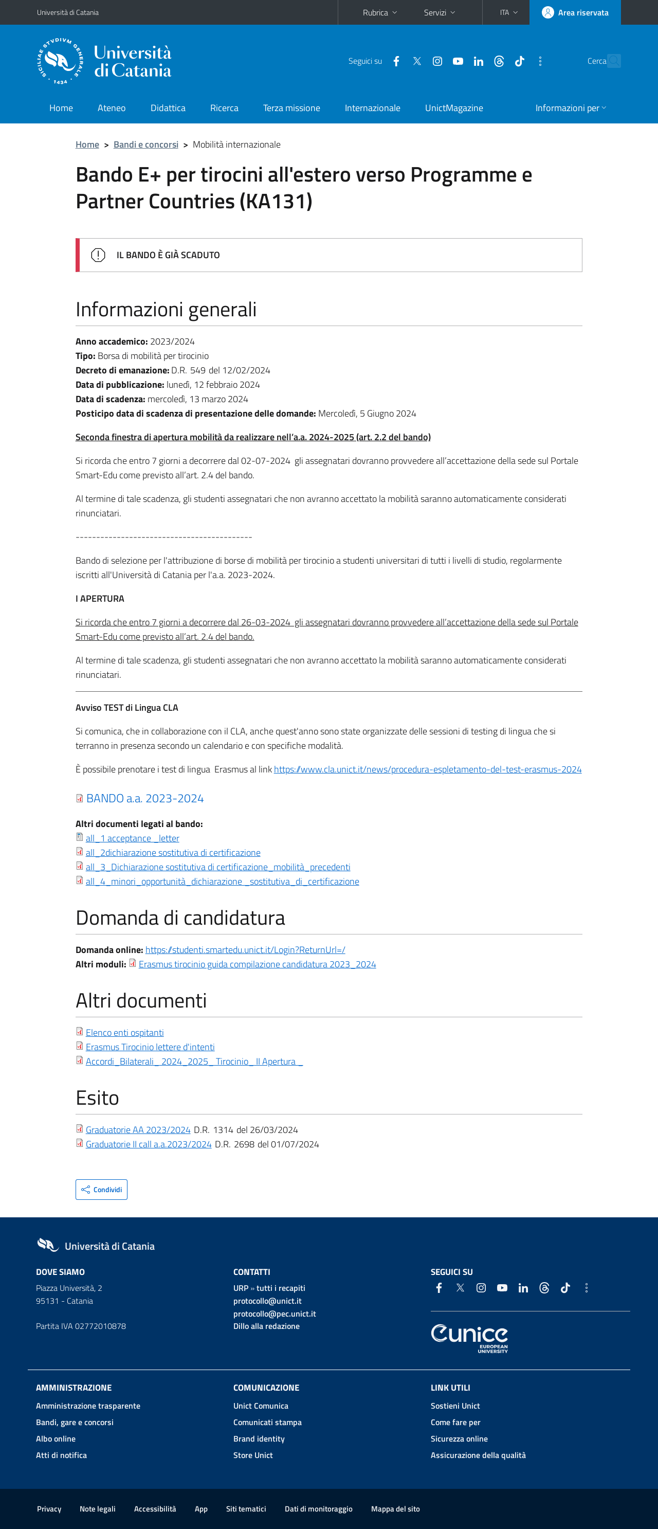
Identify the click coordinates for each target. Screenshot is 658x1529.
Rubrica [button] (381, 12)
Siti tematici (246, 1509)
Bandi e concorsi (146, 144)
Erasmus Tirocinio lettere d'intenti (150, 1047)
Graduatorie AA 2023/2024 (138, 1130)
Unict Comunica (260, 1405)
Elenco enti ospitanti (125, 1032)
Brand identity (259, 1438)
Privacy (49, 1509)
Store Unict (253, 1455)
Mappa (395, 1509)
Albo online (56, 1438)
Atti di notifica (61, 1455)
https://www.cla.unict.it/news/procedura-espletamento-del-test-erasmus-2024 (428, 769)
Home (61, 108)
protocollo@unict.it (267, 1300)
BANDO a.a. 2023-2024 (145, 797)
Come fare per (456, 1422)
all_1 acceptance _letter (132, 838)
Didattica (168, 108)
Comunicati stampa (267, 1422)
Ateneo (112, 108)
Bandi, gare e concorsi (75, 1422)
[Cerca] (608, 61)
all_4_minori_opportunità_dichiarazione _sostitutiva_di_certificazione (222, 881)
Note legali (98, 1509)
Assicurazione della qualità (478, 1455)
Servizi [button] (441, 12)
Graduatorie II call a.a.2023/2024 (149, 1144)
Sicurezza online (459, 1438)
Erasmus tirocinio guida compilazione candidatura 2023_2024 (257, 964)
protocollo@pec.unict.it (274, 1313)
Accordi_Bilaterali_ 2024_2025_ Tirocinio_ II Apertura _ (194, 1061)
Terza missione (291, 108)
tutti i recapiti (281, 1288)
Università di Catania (68, 12)
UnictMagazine (454, 108)
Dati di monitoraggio (319, 1509)
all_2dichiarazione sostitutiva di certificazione (173, 852)
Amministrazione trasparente (88, 1405)
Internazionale (372, 108)
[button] (510, 12)
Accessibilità (155, 1509)
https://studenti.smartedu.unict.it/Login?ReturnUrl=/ (245, 950)
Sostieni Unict (455, 1405)
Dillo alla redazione (266, 1326)
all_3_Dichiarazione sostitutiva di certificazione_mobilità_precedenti (218, 867)
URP (240, 1288)
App (201, 1509)
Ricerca (224, 108)
